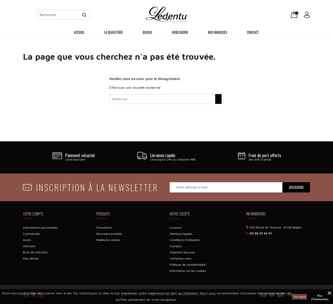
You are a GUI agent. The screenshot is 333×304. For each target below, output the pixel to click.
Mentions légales (181, 233)
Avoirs (27, 240)
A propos (176, 246)
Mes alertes (31, 258)
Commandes (31, 233)
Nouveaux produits (109, 233)
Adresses (29, 246)
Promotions (104, 227)
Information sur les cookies (188, 270)
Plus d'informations (320, 296)
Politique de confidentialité (188, 264)
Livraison (176, 227)
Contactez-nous (181, 258)
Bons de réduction (35, 252)
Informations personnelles (40, 227)
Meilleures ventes (108, 240)
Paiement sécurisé (182, 252)
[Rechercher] (63, 15)
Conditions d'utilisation (185, 240)
